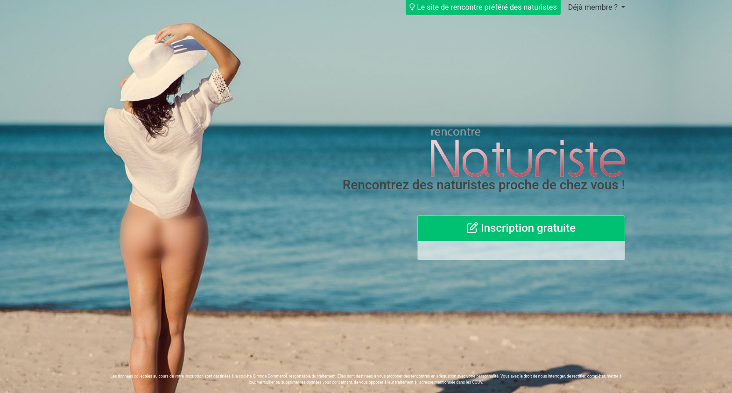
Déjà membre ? (593, 7)
